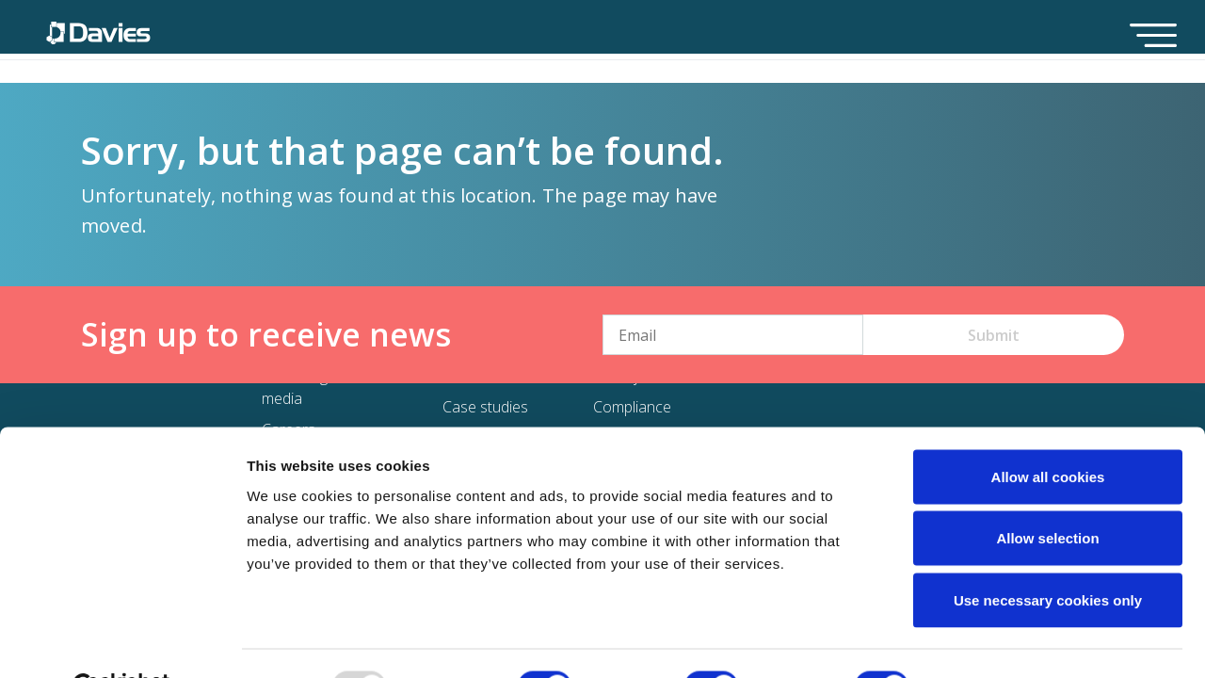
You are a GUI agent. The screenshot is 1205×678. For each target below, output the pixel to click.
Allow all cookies (1048, 431)
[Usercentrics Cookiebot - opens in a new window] (122, 641)
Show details (988, 641)
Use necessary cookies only (1048, 554)
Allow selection (1047, 493)
